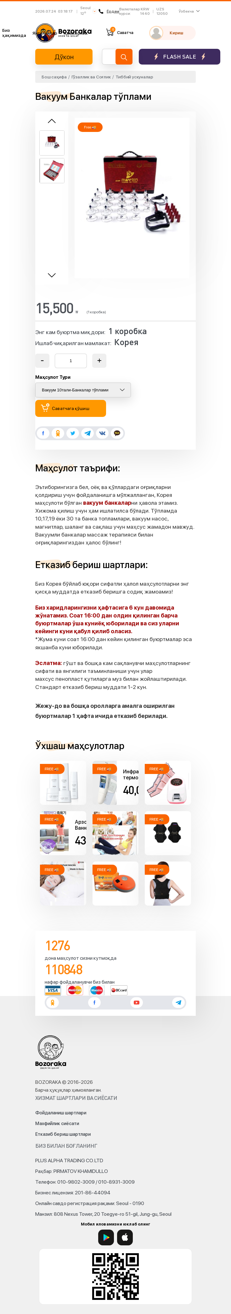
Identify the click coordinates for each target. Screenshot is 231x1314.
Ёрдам (109, 11)
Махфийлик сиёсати (57, 1123)
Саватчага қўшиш (65, 407)
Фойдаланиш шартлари (60, 1113)
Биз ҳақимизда (14, 33)
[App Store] (125, 1237)
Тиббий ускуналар (134, 76)
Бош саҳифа (54, 76)
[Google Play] (106, 1237)
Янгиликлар (44, 33)
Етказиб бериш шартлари (63, 1134)
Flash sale (179, 56)
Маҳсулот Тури (52, 377)
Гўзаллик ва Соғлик (91, 76)
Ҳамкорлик (75, 33)
